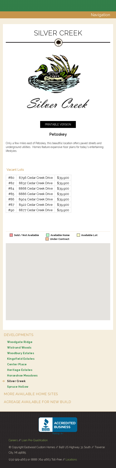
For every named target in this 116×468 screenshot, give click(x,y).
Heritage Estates (19, 369)
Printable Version (58, 124)
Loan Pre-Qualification (35, 440)
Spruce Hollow (18, 386)
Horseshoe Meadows (22, 375)
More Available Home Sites (31, 394)
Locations (71, 459)
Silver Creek (16, 381)
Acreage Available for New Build (37, 402)
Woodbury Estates (20, 353)
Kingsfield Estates (20, 358)
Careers (13, 440)
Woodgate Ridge (19, 342)
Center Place (17, 364)
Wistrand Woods (19, 347)
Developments (18, 335)
